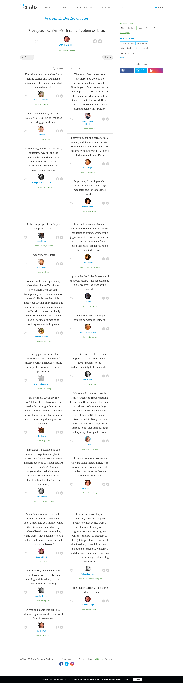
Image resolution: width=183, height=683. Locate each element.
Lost (48, 144)
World (91, 133)
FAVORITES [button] (106, 8)
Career (83, 177)
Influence (49, 250)
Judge (89, 342)
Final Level (50, 664)
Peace (156, 29)
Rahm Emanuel (142, 49)
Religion (97, 272)
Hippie (94, 216)
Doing (95, 497)
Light (42, 640)
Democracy (89, 272)
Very (39, 276)
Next (106, 58)
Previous (28, 58)
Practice (48, 346)
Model (96, 177)
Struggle (88, 454)
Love (84, 389)
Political (42, 393)
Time (123, 29)
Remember (44, 109)
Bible (95, 389)
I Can (50, 109)
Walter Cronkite (127, 49)
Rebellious (45, 276)
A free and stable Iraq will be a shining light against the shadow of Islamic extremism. (43, 618)
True (83, 454)
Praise (90, 311)
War (37, 393)
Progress (98, 583)
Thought (90, 177)
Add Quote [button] (99, 664)
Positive (42, 250)
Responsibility (90, 583)
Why (45, 566)
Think (84, 342)
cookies (56, 679)
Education (49, 192)
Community (44, 506)
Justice (89, 389)
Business (131, 29)
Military (48, 393)
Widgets (108, 664)
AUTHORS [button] (63, 8)
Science (42, 192)
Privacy (89, 664)
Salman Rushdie (127, 54)
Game (44, 144)
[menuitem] (81, 663)
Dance (85, 216)
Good (39, 144)
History (36, 192)
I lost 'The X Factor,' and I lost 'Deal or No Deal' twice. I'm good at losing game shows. (43, 122)
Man (140, 29)
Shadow (47, 640)
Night (44, 445)
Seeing (94, 342)
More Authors (125, 58)
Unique (51, 506)
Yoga (90, 216)
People (36, 109)
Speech (73, 51)
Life (41, 566)
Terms (81, 664)
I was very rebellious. (43, 259)
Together (36, 506)
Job (95, 133)
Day (48, 445)
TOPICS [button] (47, 8)
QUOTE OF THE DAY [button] (84, 8)
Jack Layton (142, 44)
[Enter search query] (130, 7)
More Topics (125, 34)
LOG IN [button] (160, 8)
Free (59, 51)
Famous (95, 454)
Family (148, 29)
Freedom (65, 51)
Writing (43, 605)
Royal (95, 311)
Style (43, 346)
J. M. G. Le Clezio (127, 44)
